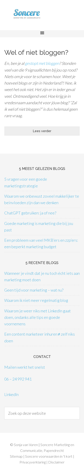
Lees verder (42, 131)
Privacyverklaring (32, 462)
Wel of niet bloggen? (36, 52)
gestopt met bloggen (42, 63)
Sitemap (16, 456)
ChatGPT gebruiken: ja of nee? (30, 212)
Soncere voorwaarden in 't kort (48, 456)
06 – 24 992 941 (18, 379)
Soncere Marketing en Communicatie (36, 17)
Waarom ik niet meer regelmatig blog (36, 300)
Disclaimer (56, 462)
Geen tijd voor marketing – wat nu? (33, 290)
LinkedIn (11, 394)
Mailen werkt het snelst (24, 367)
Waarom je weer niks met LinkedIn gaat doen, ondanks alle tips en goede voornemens (37, 317)
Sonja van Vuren (26, 444)
